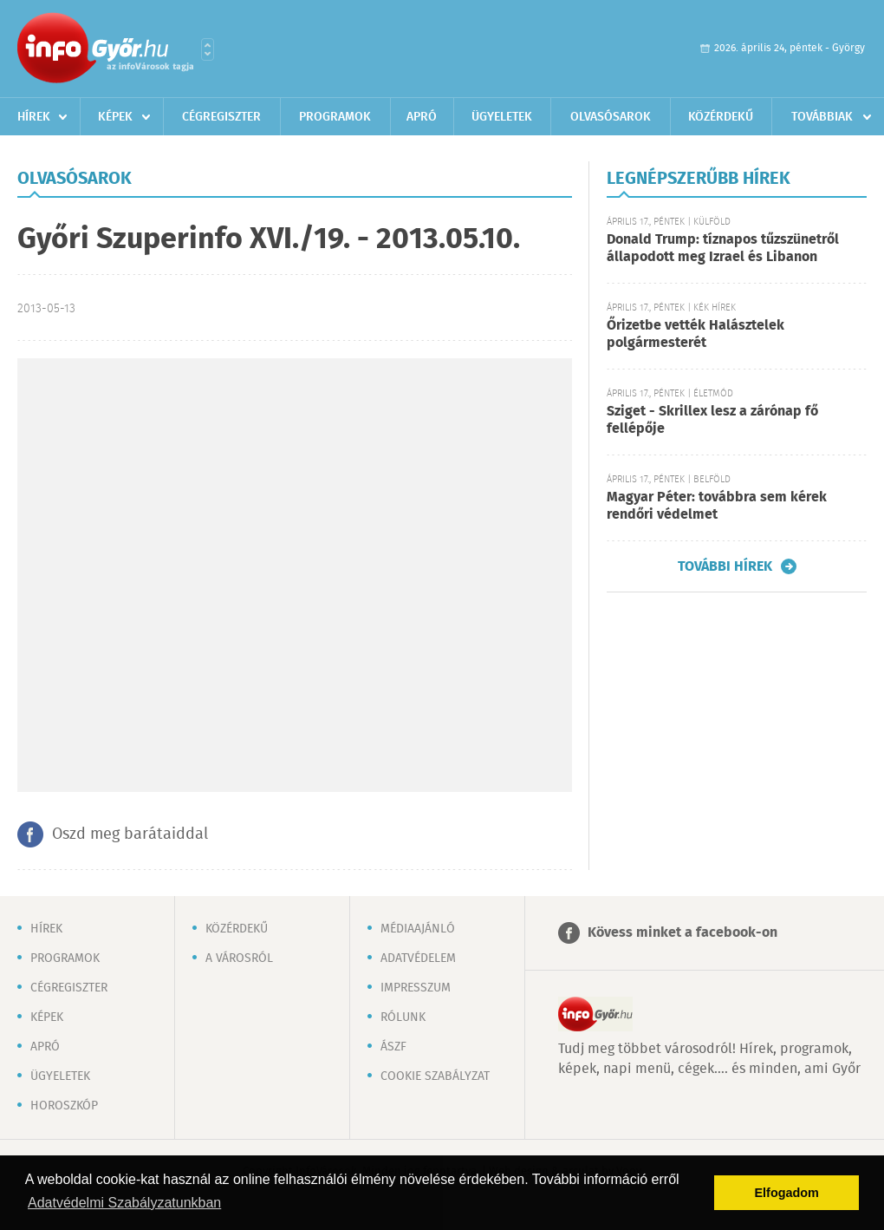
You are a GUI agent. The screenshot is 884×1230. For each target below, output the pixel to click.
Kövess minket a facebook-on (682, 933)
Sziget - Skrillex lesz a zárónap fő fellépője (712, 420)
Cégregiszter (221, 117)
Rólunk (403, 1017)
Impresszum (415, 988)
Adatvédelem (418, 958)
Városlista (207, 49)
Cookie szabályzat (435, 1076)
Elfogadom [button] (787, 1193)
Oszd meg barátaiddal (130, 834)
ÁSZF (393, 1047)
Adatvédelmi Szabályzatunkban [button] (124, 1202)
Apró (421, 117)
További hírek (725, 566)
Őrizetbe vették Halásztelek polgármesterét (695, 334)
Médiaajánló (417, 929)
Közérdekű (720, 117)
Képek (115, 117)
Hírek (33, 117)
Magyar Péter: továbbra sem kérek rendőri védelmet (717, 506)
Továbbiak (822, 117)
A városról (239, 958)
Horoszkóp (64, 1106)
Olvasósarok (610, 117)
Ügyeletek (501, 117)
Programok (335, 117)
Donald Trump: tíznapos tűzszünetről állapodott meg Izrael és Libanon (723, 248)
